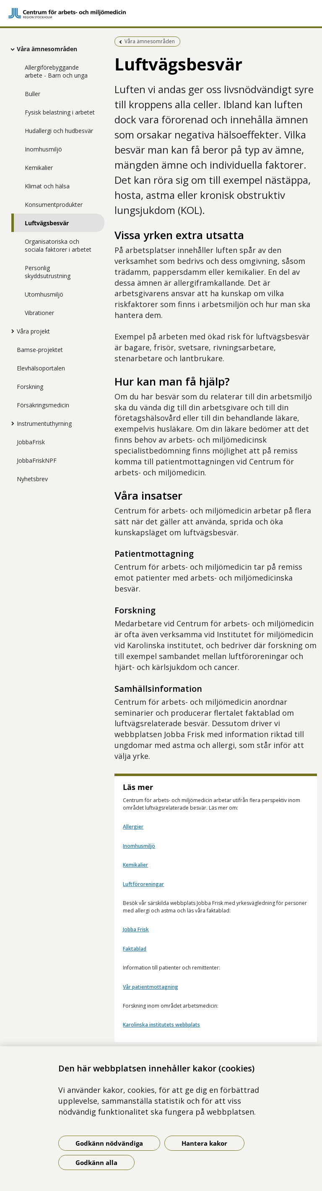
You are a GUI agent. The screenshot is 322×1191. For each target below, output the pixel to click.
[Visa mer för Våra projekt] (10, 331)
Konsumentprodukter (54, 204)
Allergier (133, 826)
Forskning (30, 387)
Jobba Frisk (136, 929)
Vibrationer (39, 313)
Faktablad (134, 948)
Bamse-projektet (40, 350)
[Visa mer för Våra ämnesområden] (10, 49)
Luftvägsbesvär (47, 223)
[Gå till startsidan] (161, 13)
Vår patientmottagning (150, 986)
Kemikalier (39, 168)
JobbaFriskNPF (37, 460)
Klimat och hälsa (47, 186)
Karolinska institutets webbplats (161, 1024)
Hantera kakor (204, 1143)
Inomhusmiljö (43, 149)
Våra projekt (33, 331)
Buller (32, 94)
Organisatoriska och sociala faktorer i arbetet (58, 245)
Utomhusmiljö (44, 294)
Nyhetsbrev (32, 479)
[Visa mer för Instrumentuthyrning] (10, 423)
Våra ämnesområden (47, 49)
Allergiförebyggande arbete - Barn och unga (56, 71)
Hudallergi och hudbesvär (59, 131)
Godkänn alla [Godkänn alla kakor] (96, 1162)
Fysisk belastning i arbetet (60, 112)
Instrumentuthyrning (44, 423)
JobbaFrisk (31, 442)
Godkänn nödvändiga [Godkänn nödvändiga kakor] (109, 1143)
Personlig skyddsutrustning (47, 272)
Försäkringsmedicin (43, 405)
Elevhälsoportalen (41, 368)
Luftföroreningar (143, 884)
